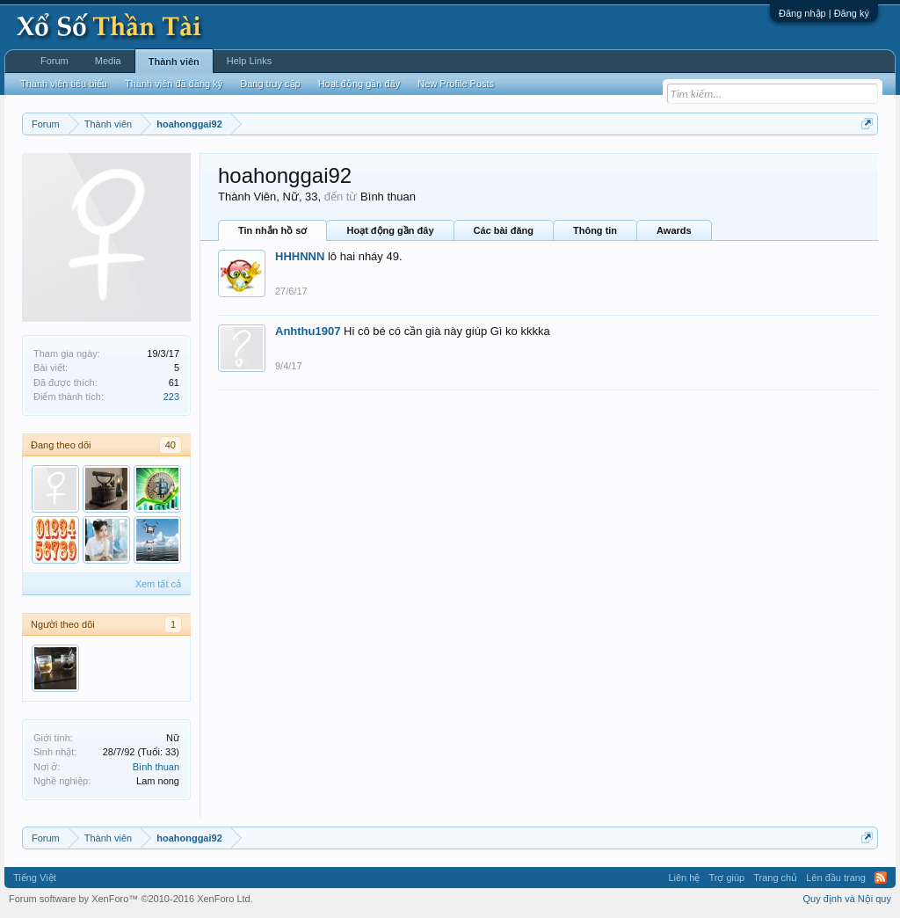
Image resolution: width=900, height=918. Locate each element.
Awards (674, 230)
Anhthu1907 (307, 331)
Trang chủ (775, 877)
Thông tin (595, 230)
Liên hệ (684, 877)
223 (171, 396)
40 (170, 445)
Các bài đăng (503, 230)
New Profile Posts (455, 83)
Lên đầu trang (836, 877)
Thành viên (174, 61)
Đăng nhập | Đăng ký (824, 13)
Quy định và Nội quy (847, 898)
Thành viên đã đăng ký (173, 83)
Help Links (249, 60)
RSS (881, 877)
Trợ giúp (726, 877)
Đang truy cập (270, 83)
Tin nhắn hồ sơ (272, 230)
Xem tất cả (158, 584)
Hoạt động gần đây (389, 230)
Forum (54, 60)
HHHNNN (299, 256)
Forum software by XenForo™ (131, 898)
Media (108, 60)
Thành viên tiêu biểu (63, 83)
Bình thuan (156, 766)
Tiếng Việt (34, 877)
